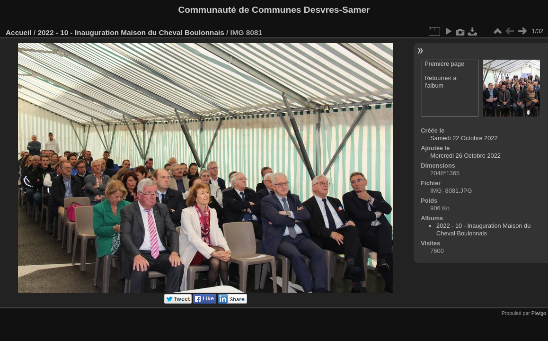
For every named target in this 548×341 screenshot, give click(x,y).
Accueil (19, 32)
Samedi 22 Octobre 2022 (463, 138)
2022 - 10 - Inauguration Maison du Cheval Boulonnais (130, 32)
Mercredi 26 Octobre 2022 (465, 155)
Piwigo (538, 313)
